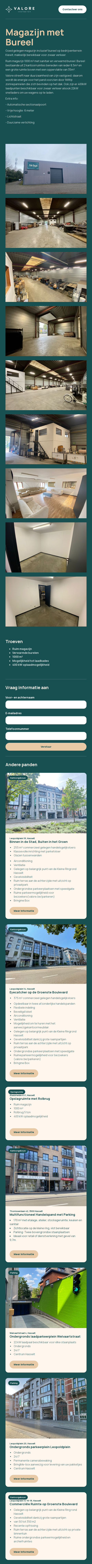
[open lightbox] (46, 169)
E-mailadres (13, 713)
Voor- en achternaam (19, 697)
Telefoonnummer (17, 729)
